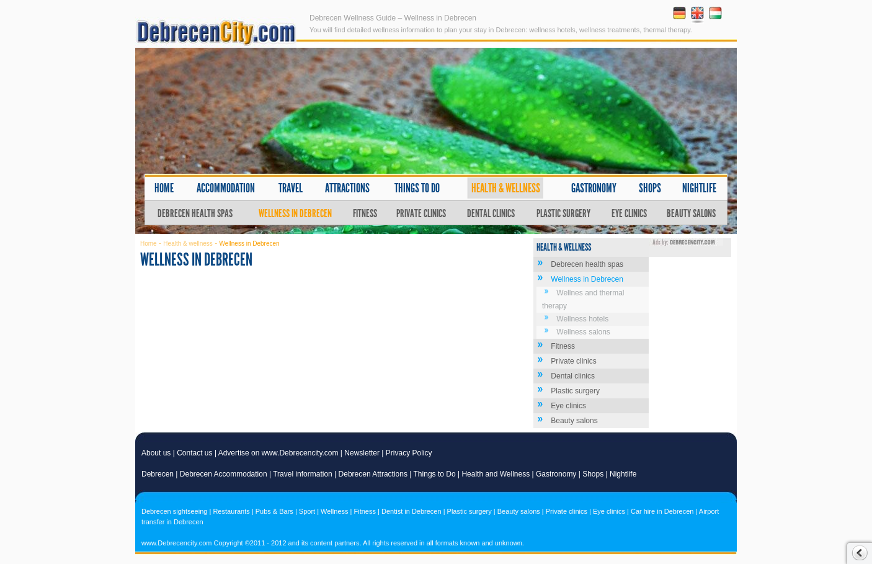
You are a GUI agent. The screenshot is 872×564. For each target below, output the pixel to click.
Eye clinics (629, 213)
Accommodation (226, 188)
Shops (650, 188)
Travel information (302, 474)
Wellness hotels (582, 319)
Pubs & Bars (274, 511)
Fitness (365, 213)
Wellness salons (583, 332)
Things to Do (435, 474)
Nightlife (699, 188)
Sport (307, 511)
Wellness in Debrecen (295, 213)
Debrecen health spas (195, 213)
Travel (290, 188)
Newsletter (362, 453)
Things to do (417, 188)
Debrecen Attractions (373, 474)
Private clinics (421, 213)
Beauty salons (691, 213)
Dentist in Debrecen (411, 511)
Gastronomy (593, 188)
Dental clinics (491, 213)
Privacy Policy (409, 453)
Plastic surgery (563, 213)
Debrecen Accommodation (223, 474)
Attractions (347, 188)
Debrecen (157, 474)
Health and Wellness (495, 474)
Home (164, 188)
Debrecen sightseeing (174, 511)
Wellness (334, 511)
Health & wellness (505, 188)
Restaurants (231, 511)
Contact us (194, 453)
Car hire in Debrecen (662, 511)
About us (156, 453)
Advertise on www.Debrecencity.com (278, 453)
